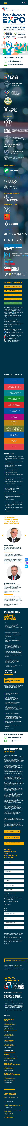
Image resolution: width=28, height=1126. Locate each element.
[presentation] (15, 954)
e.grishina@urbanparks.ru (9, 1078)
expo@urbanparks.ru (13, 826)
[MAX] (26, 563)
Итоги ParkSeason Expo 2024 (13, 299)
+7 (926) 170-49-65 (8, 1044)
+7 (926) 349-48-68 (8, 1077)
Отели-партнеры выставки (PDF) (12, 843)
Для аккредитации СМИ (9, 1080)
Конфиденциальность (9, 1117)
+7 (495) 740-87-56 (14, 61)
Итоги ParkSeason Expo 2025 (13, 303)
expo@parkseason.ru (15, 64)
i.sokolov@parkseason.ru (9, 1045)
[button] (2, 535)
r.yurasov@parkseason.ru (9, 1035)
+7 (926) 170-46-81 (8, 1023)
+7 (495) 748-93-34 (8, 1067)
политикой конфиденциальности (11, 967)
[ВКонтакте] (26, 559)
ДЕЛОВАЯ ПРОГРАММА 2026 (12, 831)
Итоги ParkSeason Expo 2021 (12, 286)
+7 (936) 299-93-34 (8, 1034)
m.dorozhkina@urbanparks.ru (10, 1058)
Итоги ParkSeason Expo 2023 (13, 294)
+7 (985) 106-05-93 (8, 1028)
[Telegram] (26, 566)
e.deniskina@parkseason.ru (10, 1024)
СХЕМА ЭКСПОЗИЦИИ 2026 (12, 837)
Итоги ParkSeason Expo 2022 (13, 290)
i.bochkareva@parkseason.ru (10, 1029)
